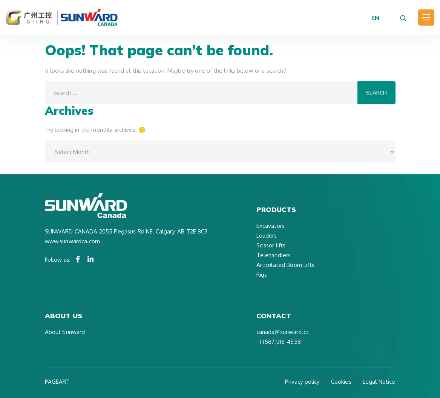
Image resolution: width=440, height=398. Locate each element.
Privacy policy (302, 381)
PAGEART (57, 381)
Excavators (270, 225)
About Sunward (65, 331)
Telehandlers (273, 255)
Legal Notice (379, 381)
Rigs (261, 274)
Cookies (341, 381)
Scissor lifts (271, 245)
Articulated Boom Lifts (285, 264)
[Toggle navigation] (426, 17)
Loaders (266, 235)
